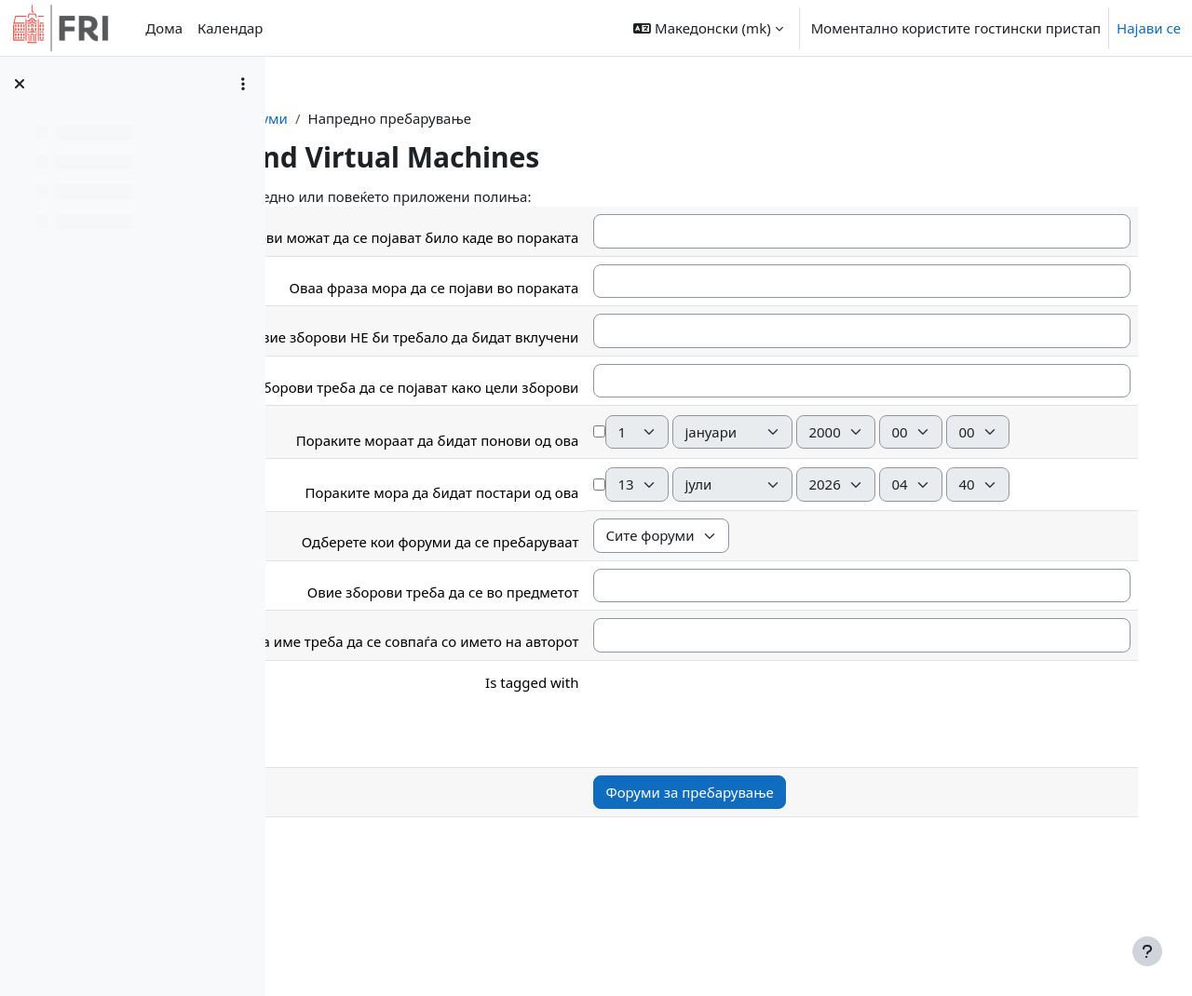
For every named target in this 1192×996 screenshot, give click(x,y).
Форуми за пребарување (802, 874)
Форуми (507, 118)
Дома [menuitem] (164, 28)
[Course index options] (243, 84)
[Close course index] (19, 84)
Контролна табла (401, 118)
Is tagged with (644, 764)
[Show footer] (1147, 951)
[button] (707, 28)
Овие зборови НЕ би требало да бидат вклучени (527, 345)
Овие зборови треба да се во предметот (555, 674)
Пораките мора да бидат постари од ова (554, 574)
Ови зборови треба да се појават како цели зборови (514, 394)
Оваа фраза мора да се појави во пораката (546, 295)
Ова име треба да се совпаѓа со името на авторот (523, 723)
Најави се (1149, 28)
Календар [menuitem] (230, 28)
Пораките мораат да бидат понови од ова (549, 485)
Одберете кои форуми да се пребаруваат (552, 623)
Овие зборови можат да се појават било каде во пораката (528, 235)
